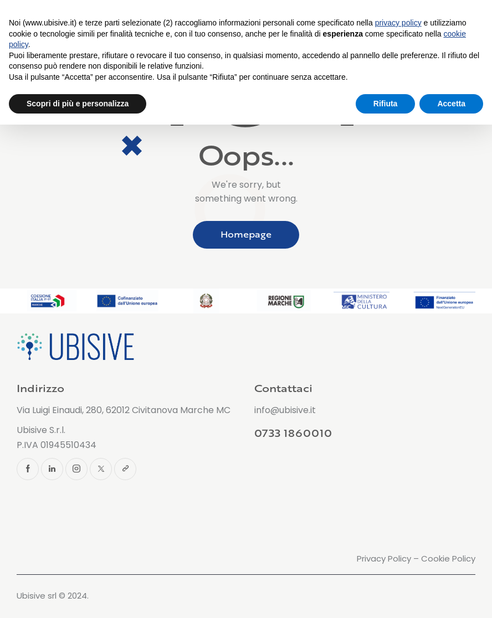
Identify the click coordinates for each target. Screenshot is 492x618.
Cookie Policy (448, 558)
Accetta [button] (451, 103)
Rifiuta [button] (385, 103)
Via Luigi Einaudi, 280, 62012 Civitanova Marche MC (123, 410)
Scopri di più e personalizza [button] (78, 103)
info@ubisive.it (285, 410)
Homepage (246, 234)
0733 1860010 (293, 433)
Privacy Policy (384, 558)
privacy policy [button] (398, 22)
